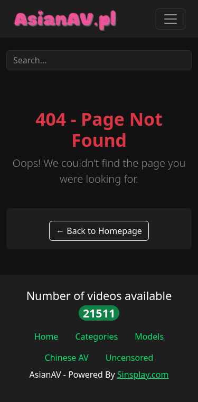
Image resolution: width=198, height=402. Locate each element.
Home (46, 336)
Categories (96, 336)
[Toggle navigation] (170, 19)
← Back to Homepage (99, 231)
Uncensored (130, 357)
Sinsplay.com (143, 374)
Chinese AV (67, 357)
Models (149, 336)
